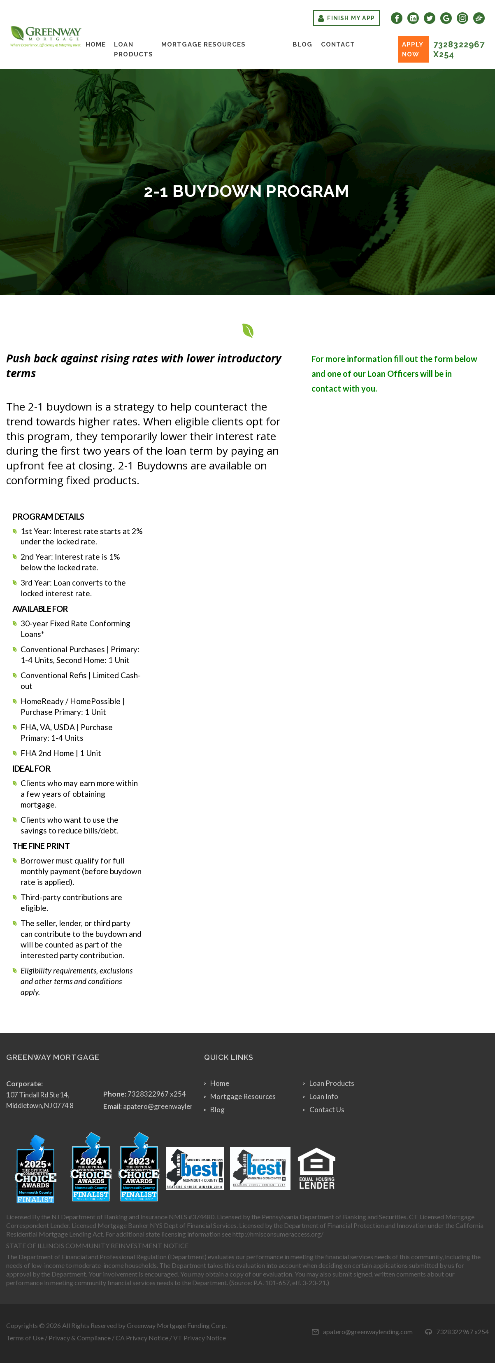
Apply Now (413, 49)
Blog (302, 44)
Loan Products (133, 49)
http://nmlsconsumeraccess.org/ (277, 1234)
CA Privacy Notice (142, 1338)
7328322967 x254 (459, 49)
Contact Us (326, 1109)
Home (96, 44)
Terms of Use (25, 1338)
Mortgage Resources (203, 44)
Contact (338, 44)
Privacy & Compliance (80, 1338)
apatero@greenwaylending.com (172, 1106)
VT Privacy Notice (199, 1338)
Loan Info (323, 1096)
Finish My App (346, 18)
